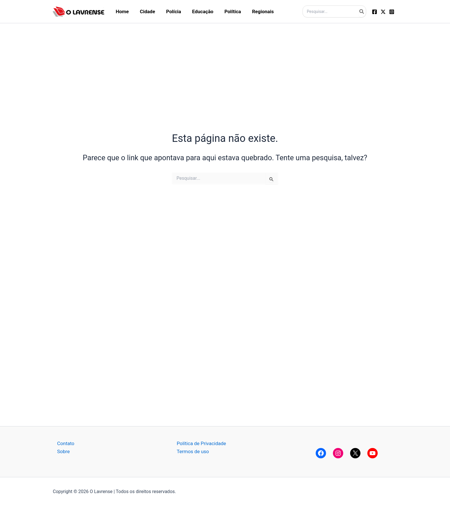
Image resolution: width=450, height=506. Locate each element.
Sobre (63, 451)
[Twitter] (383, 11)
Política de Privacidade (201, 443)
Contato (65, 443)
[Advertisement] (225, 63)
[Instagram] (391, 11)
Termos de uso (193, 451)
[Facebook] (374, 11)
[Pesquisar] (362, 11)
